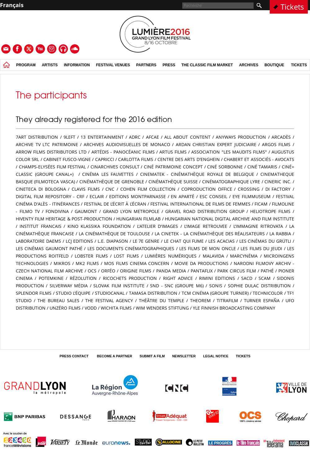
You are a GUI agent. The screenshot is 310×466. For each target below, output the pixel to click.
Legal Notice (215, 356)
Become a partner (114, 356)
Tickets (292, 7)
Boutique (274, 65)
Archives (248, 65)
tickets (299, 65)
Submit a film (152, 356)
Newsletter (184, 356)
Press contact (74, 356)
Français (12, 5)
